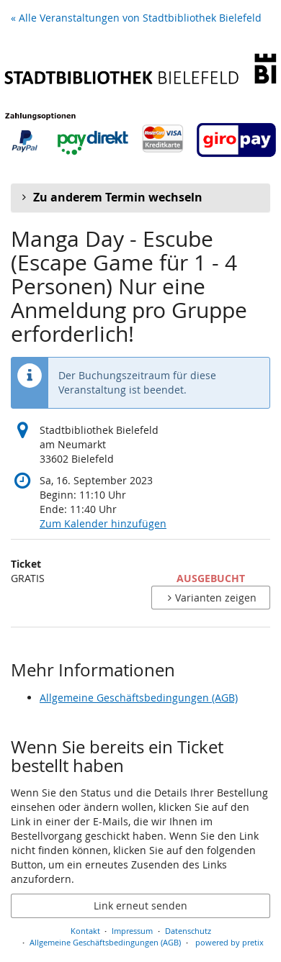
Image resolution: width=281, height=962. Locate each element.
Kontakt (85, 930)
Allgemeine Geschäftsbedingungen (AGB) (139, 697)
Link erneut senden (140, 905)
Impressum (132, 930)
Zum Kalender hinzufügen (103, 523)
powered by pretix (229, 942)
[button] (140, 198)
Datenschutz (188, 930)
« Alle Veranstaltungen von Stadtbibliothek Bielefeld (136, 17)
